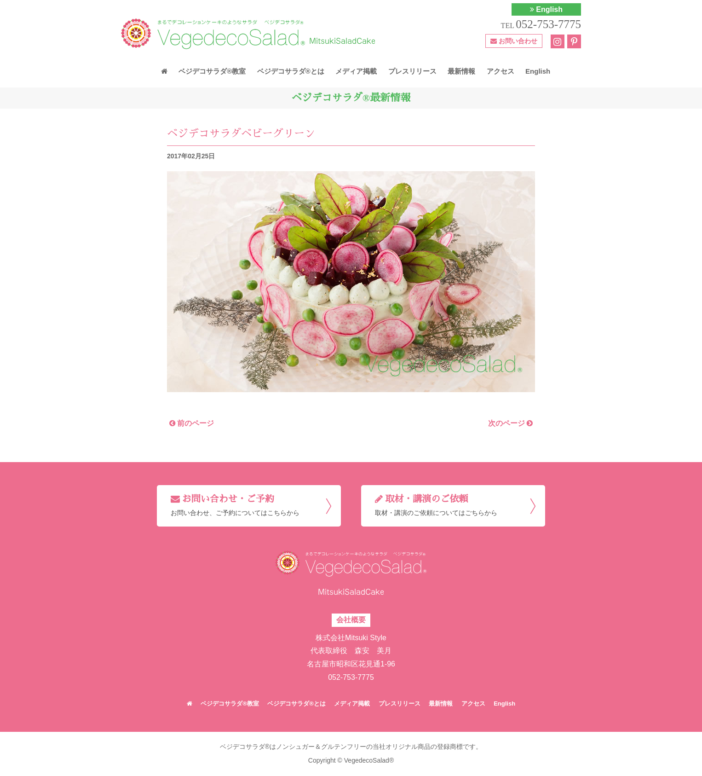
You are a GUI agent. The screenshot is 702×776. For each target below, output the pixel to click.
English (546, 9)
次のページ (510, 423)
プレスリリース (412, 71)
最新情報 (461, 71)
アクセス (500, 71)
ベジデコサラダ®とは (290, 71)
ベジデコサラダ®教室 (212, 71)
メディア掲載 (356, 71)
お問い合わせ (513, 41)
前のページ (191, 423)
